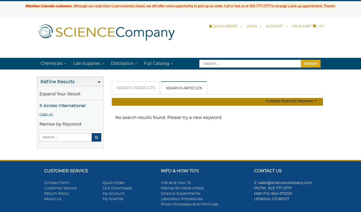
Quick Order (223, 26)
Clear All (46, 114)
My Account (113, 193)
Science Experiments (180, 193)
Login (251, 26)
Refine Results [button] (57, 82)
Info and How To (176, 183)
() (307, 26)
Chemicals (52, 64)
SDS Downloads (117, 188)
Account (274, 26)
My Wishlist (112, 199)
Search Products (136, 88)
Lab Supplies (86, 64)
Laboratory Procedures (182, 199)
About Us (52, 199)
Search (310, 63)
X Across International (62, 106)
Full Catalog (156, 64)
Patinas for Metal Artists (182, 188)
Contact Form (57, 183)
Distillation (122, 64)
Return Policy (56, 193)
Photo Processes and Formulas (189, 204)
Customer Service (60, 188)
